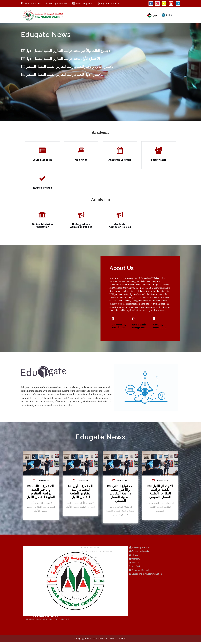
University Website (140, 547)
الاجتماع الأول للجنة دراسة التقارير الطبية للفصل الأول (60, 59)
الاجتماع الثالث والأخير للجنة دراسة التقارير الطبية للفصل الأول (66, 51)
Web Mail (135, 562)
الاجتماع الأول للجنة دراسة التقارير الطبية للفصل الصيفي (62, 74)
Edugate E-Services (109, 3)
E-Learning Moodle (140, 551)
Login (166, 15)
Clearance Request (140, 570)
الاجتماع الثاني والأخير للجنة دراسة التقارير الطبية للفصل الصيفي (67, 67)
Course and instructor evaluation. (146, 574)
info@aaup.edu (84, 3)
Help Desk (135, 566)
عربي (152, 15)
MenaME (135, 559)
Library (134, 555)
